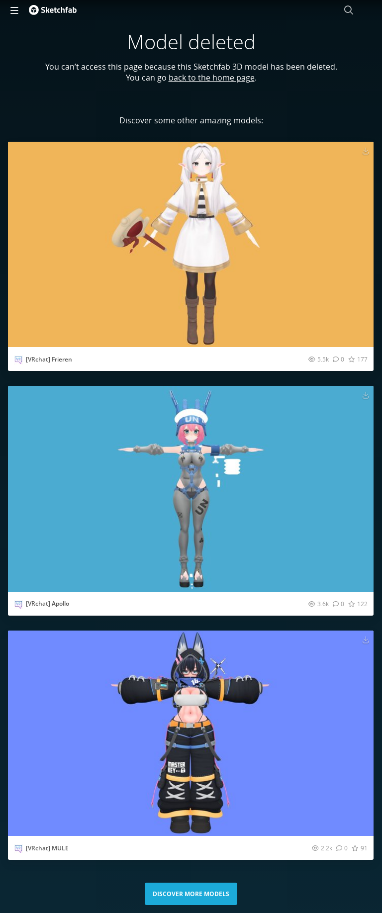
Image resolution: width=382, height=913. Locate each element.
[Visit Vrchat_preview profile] (18, 360)
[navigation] (14, 9)
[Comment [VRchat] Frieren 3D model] (338, 359)
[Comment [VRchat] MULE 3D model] (342, 847)
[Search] (348, 9)
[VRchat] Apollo (47, 603)
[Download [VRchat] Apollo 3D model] (366, 395)
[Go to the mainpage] (53, 10)
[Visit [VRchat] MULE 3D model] (191, 733)
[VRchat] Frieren (49, 359)
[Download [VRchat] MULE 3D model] (366, 639)
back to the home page (212, 77)
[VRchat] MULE (47, 848)
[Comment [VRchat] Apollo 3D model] (338, 603)
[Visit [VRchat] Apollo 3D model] (191, 488)
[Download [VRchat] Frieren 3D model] (366, 151)
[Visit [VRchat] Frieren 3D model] (191, 244)
